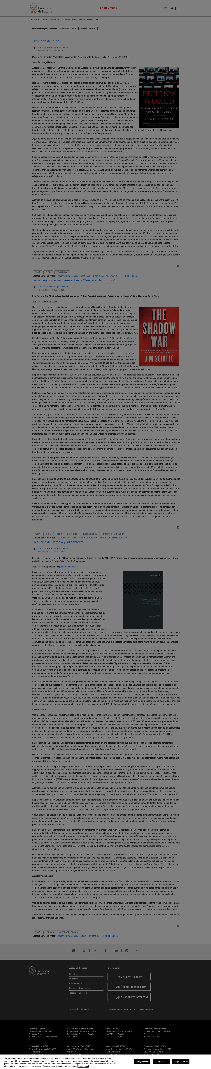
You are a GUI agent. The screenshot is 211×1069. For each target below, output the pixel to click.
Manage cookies (142, 1062)
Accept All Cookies (180, 1062)
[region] (105, 1062)
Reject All (161, 1062)
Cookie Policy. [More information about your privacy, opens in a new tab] (83, 1066)
